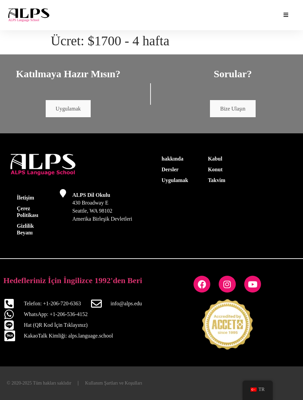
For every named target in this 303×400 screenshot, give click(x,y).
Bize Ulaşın (232, 109)
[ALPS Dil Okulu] (63, 193)
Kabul (215, 159)
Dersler (170, 169)
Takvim (216, 180)
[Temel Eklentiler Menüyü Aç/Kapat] (285, 15)
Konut (215, 169)
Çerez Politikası (27, 212)
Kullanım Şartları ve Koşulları (113, 383)
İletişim (25, 198)
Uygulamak (68, 109)
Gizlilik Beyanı (25, 229)
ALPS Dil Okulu (91, 195)
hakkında (172, 159)
